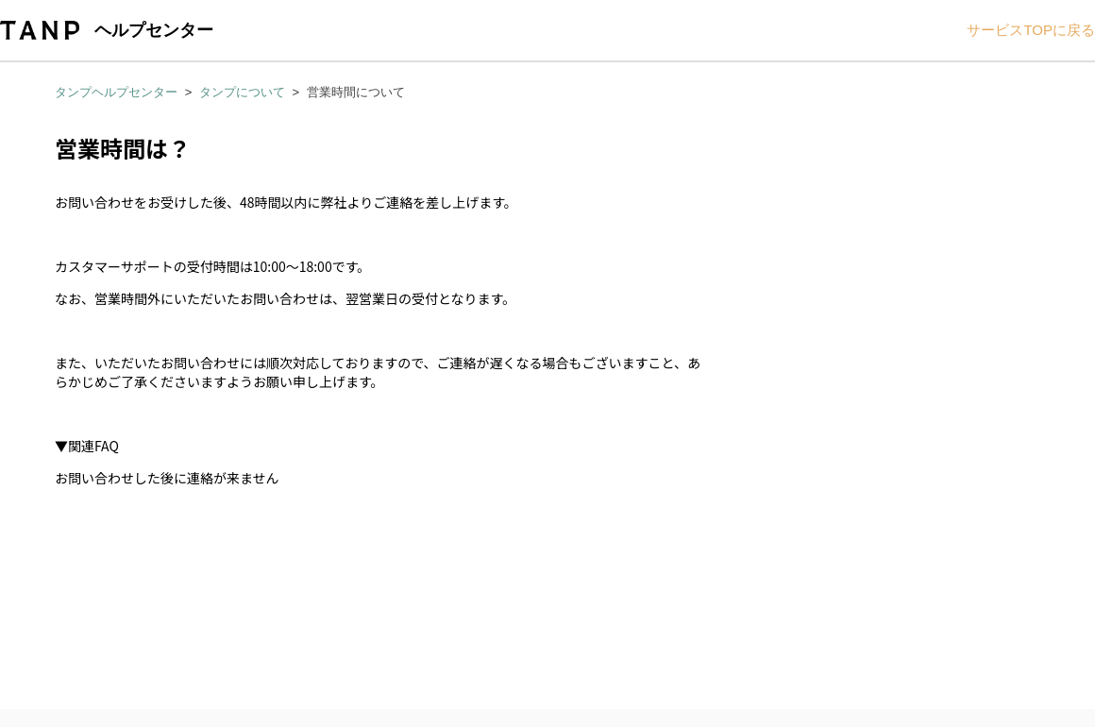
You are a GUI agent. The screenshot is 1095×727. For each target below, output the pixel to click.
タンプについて (242, 92)
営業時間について (356, 92)
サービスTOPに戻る (1031, 30)
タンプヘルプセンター (116, 92)
